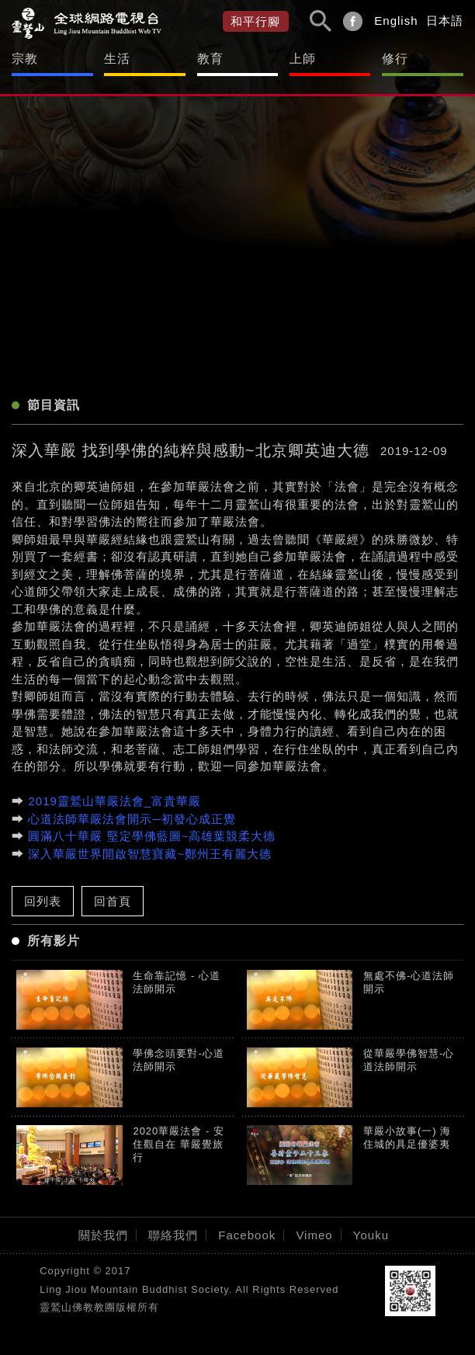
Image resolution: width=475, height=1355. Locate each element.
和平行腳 (255, 21)
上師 (303, 58)
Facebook (247, 1235)
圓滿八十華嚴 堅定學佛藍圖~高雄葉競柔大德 (152, 836)
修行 (395, 58)
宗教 (25, 58)
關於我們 (103, 1235)
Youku (371, 1235)
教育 (210, 58)
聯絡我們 (173, 1235)
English (396, 20)
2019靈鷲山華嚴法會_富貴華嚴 (114, 801)
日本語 (444, 20)
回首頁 (112, 901)
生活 (117, 58)
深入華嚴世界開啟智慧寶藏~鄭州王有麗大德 (150, 853)
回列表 (42, 901)
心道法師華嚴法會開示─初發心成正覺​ (132, 818)
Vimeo (314, 1235)
